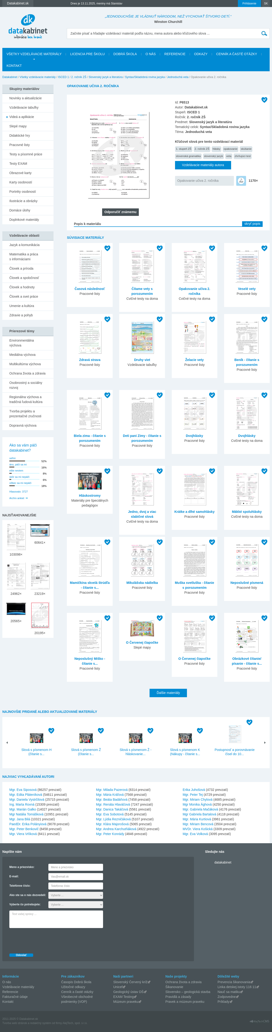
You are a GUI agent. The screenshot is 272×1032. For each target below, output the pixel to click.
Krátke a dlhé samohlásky (194, 512)
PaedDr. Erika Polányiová (28, 824)
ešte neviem (16, 470)
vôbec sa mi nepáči (20, 483)
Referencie (174, 54)
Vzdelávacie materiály (18, 987)
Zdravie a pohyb (21, 315)
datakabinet (223, 862)
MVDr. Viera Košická (198, 829)
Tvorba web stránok (14, 1023)
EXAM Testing (123, 997)
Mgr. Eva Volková (195, 834)
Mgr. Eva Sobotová (110, 814)
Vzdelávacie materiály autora (203, 165)
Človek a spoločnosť (24, 278)
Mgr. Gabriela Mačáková (200, 809)
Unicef (118, 987)
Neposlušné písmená (246, 583)
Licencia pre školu (87, 54)
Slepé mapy (18, 126)
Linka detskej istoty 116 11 (237, 987)
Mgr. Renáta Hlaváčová (113, 804)
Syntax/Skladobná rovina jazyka (145, 77)
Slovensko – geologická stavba (187, 992)
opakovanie (231, 148)
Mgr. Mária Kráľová (110, 794)
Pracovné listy (19, 145)
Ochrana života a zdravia (27, 373)
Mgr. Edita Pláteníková (25, 794)
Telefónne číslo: (19, 885)
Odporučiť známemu (120, 212)
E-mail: (14, 876)
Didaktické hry (19, 135)
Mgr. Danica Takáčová (112, 809)
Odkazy (201, 54)
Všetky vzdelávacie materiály (34, 54)
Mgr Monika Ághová (197, 804)
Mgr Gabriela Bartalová (199, 814)
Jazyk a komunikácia (24, 245)
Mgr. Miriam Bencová (198, 824)
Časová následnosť (90, 289)
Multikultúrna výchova (25, 364)
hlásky (216, 148)
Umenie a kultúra (21, 306)
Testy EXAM (18, 163)
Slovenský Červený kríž (130, 982)
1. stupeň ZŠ (183, 148)
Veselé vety (247, 289)
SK (266, 3)
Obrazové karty (20, 173)
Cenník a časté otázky (236, 54)
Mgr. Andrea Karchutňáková (116, 829)
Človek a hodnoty (22, 287)
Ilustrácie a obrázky (23, 201)
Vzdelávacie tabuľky (24, 107)
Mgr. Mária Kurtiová (197, 819)
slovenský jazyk (213, 155)
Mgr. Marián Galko (22, 809)
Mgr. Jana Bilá (19, 819)
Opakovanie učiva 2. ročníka (198, 180)
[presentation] (44, 939)
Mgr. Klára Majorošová (112, 824)
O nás (151, 54)
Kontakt (14, 66)
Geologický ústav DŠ (128, 992)
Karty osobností (20, 182)
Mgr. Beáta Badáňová (112, 799)
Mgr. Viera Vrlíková (23, 834)
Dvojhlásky (194, 436)
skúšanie (246, 148)
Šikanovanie (174, 987)
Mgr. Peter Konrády (110, 834)
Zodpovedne (227, 997)
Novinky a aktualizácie (25, 98)
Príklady (223, 1001)
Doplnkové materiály (24, 219)
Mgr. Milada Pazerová (112, 790)
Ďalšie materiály (168, 693)
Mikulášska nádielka (142, 583)
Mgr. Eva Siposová (23, 790)
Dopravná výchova (22, 425)
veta (228, 155)
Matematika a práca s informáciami (23, 256)
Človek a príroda (21, 268)
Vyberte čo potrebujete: (25, 904)
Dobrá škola (125, 54)
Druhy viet (142, 360)
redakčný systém (40, 1023)
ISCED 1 (63, 77)
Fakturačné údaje (15, 997)
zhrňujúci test (243, 155)
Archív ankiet (16, 498)
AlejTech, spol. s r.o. (74, 1023)
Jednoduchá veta (177, 77)
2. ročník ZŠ (78, 77)
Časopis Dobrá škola (76, 982)
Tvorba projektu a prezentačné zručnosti (25, 413)
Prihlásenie (249, 3)
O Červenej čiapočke (142, 642)
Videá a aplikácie (21, 117)
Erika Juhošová (194, 790)
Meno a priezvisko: (21, 867)
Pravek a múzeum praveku (184, 1001)
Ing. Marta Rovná (21, 804)
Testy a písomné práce (25, 154)
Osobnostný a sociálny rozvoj (25, 385)
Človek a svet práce (23, 296)
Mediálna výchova (22, 355)
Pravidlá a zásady (178, 997)
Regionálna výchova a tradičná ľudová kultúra (26, 399)
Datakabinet (9, 77)
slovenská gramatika (188, 155)
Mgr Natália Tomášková (26, 814)
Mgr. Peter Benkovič (24, 829)
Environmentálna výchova (21, 343)
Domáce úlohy (19, 210)
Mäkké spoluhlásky (247, 512)
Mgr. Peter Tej (193, 794)
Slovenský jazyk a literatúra (106, 77)
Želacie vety (194, 360)
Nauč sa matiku (229, 992)
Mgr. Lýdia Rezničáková (113, 819)
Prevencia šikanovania (234, 982)
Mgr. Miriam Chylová (198, 799)
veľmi (12, 458)
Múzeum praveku (125, 1001)
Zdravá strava (89, 360)
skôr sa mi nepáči (19, 476)
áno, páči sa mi (18, 464)
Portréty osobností (22, 191)
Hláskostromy (90, 495)
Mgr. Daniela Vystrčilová (26, 799)
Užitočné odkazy (73, 987)
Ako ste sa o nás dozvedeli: (27, 895)
